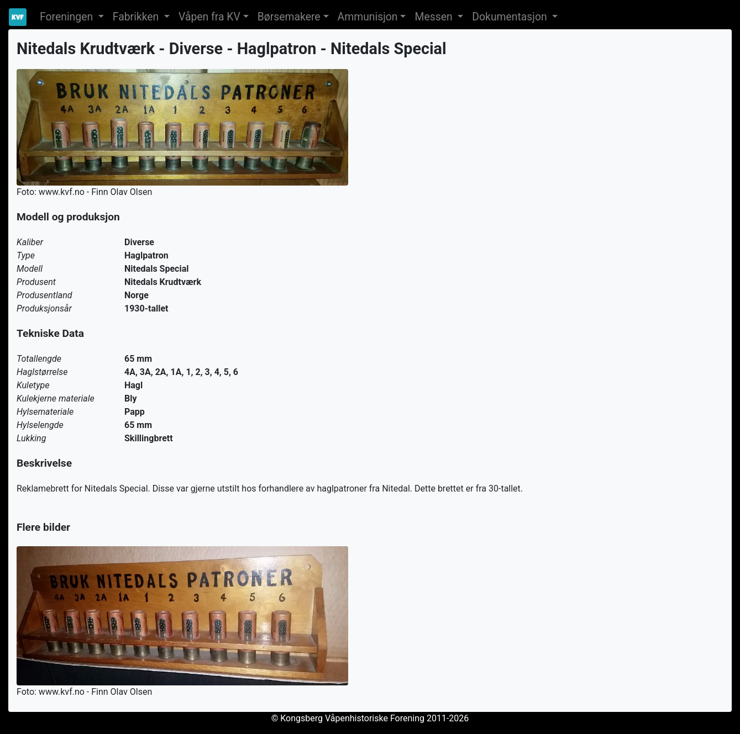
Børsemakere (289, 16)
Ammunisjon (368, 16)
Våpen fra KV (209, 16)
